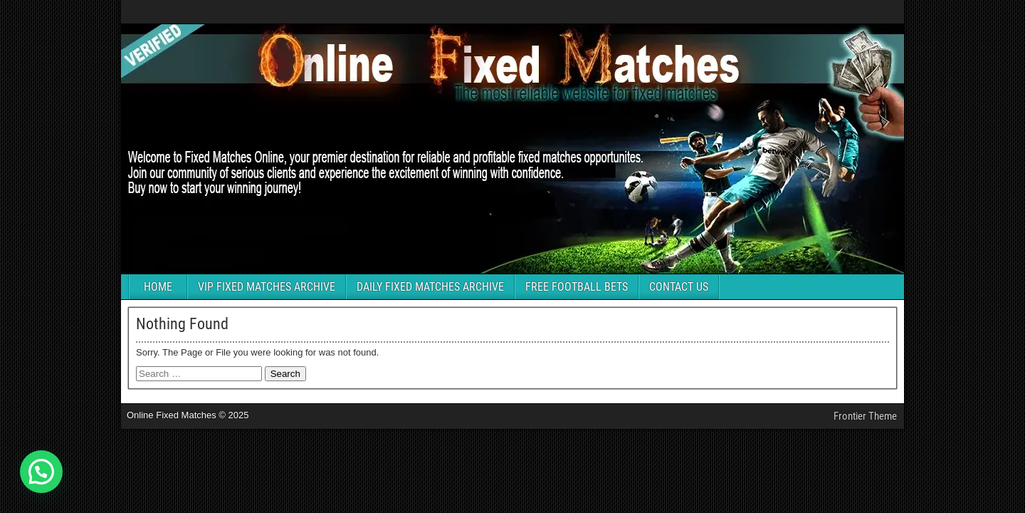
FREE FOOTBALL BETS (576, 287)
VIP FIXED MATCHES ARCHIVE (266, 287)
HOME (158, 287)
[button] (41, 471)
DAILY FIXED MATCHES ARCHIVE (430, 287)
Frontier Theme (865, 416)
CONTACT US (678, 287)
